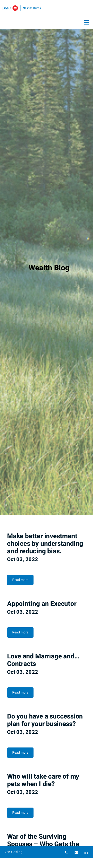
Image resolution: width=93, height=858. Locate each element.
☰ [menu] (86, 23)
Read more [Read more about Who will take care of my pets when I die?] (20, 812)
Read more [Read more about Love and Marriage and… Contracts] (20, 692)
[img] (46, 257)
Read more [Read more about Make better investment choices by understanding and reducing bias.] (20, 579)
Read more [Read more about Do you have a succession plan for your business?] (20, 752)
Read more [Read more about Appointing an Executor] (20, 632)
